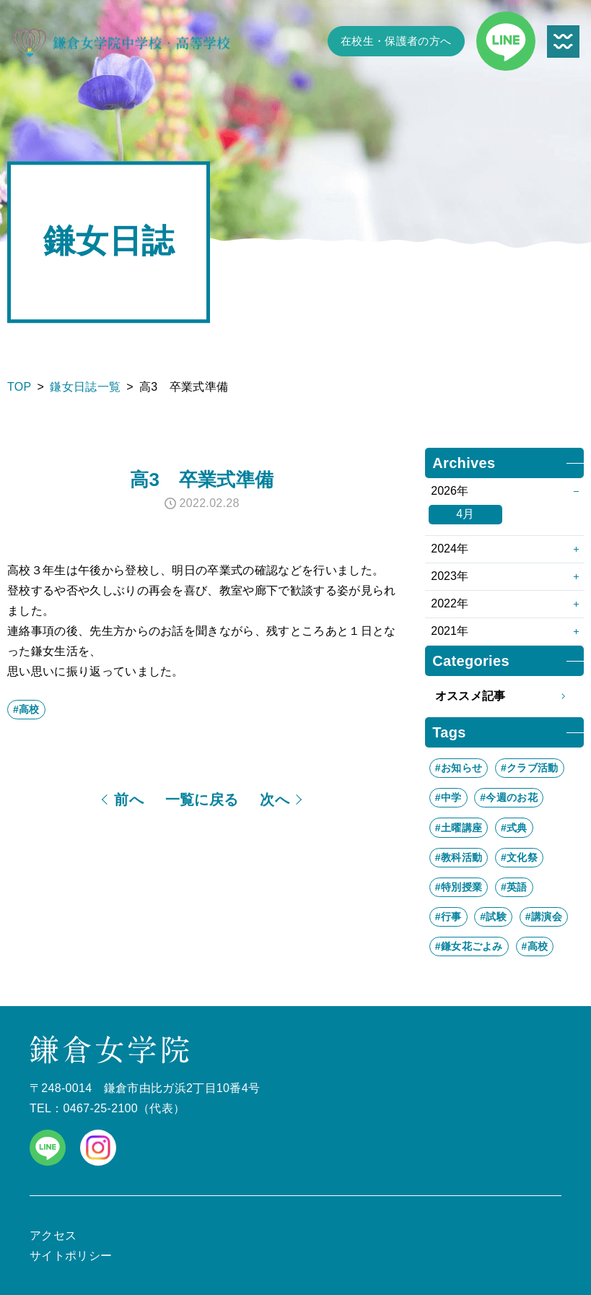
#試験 (493, 916)
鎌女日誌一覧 (85, 387)
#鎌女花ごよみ (469, 946)
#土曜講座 (458, 827)
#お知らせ (458, 768)
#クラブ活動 (530, 768)
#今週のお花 (509, 797)
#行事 (448, 916)
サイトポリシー (71, 1255)
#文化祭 (519, 857)
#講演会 (543, 916)
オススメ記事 (504, 696)
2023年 (449, 576)
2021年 (449, 631)
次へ (274, 799)
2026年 (449, 491)
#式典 (514, 827)
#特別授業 (458, 887)
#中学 (448, 797)
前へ (129, 799)
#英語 (514, 887)
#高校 (26, 709)
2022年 (449, 603)
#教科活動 (458, 857)
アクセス (53, 1235)
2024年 (449, 548)
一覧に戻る (202, 799)
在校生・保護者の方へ (396, 41)
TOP (19, 387)
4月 (465, 514)
